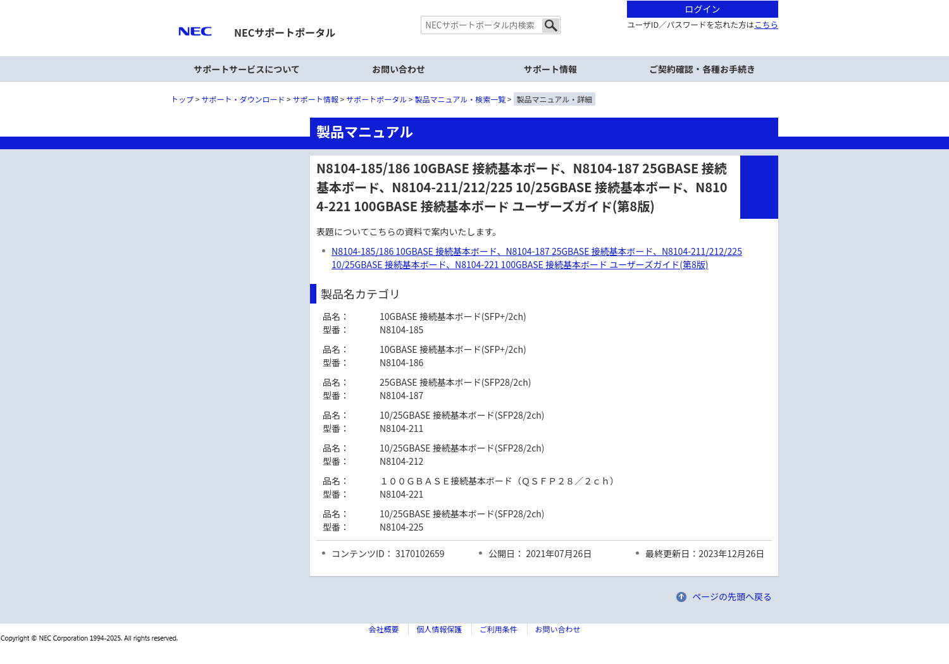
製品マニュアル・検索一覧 (460, 99)
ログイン (703, 9)
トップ (182, 99)
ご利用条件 (499, 629)
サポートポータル (376, 99)
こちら (766, 24)
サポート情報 (550, 69)
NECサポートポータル (284, 32)
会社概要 (383, 629)
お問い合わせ (398, 69)
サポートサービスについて (247, 69)
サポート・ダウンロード (243, 99)
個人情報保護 (439, 629)
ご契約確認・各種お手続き (702, 69)
